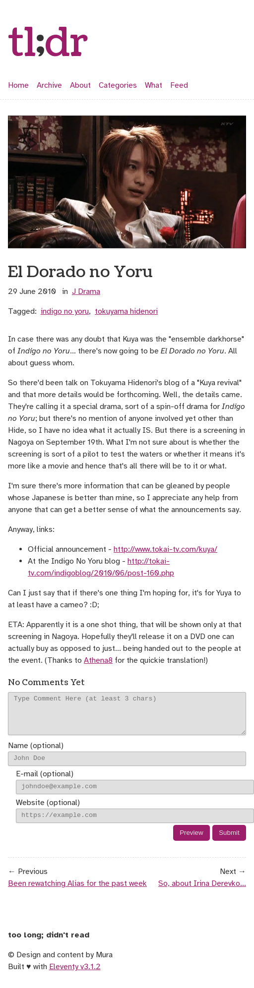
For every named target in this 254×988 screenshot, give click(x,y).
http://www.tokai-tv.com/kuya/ (165, 549)
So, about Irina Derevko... (202, 891)
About (80, 85)
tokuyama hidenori (126, 311)
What (153, 85)
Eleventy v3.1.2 (75, 974)
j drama (86, 291)
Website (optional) (48, 810)
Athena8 (98, 660)
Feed (179, 85)
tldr (48, 43)
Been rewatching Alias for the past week (77, 891)
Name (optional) (36, 753)
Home (18, 85)
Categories (118, 85)
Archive (49, 85)
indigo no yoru (65, 311)
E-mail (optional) (44, 782)
